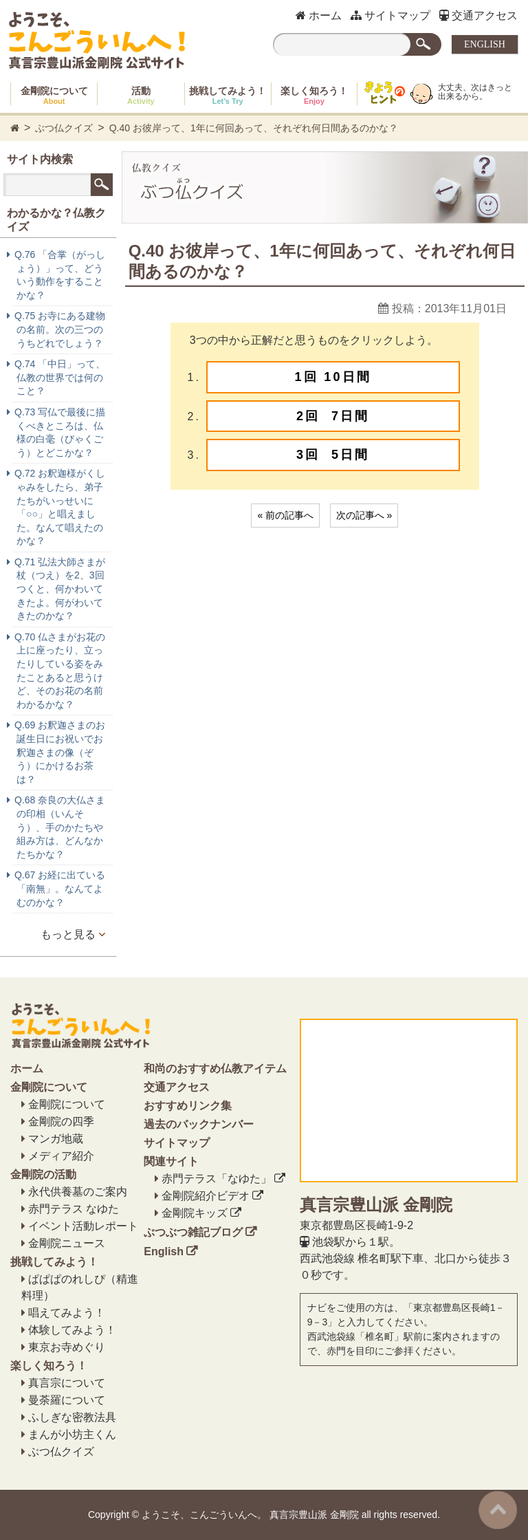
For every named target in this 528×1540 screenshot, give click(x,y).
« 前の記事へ (285, 515)
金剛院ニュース (66, 1243)
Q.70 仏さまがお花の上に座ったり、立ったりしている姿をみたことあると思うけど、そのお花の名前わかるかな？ (59, 670)
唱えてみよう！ (66, 1313)
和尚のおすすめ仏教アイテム (215, 1068)
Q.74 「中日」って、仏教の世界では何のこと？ (59, 377)
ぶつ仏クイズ (64, 127)
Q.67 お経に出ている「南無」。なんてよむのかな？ (59, 888)
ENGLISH (484, 44)
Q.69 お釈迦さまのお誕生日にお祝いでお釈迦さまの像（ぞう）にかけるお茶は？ (59, 751)
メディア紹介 (61, 1156)
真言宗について (66, 1383)
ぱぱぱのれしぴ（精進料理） (79, 1287)
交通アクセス (478, 15)
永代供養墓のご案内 (77, 1191)
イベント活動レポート (83, 1226)
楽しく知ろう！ (314, 95)
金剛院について (54, 95)
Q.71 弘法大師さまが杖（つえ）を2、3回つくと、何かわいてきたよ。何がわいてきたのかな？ (59, 588)
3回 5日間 (332, 455)
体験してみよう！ (72, 1330)
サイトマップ (390, 15)
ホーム (319, 15)
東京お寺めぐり (66, 1347)
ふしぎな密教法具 (72, 1417)
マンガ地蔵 (55, 1139)
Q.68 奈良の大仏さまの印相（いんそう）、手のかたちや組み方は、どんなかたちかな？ (59, 826)
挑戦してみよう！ (227, 95)
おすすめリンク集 (188, 1105)
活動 (141, 95)
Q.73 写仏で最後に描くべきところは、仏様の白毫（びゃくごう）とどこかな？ (59, 432)
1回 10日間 (333, 377)
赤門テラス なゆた (73, 1209)
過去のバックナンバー (199, 1124)
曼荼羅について (66, 1400)
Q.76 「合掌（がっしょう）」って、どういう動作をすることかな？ (59, 275)
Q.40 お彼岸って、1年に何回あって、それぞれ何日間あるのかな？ (253, 127)
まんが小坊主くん (72, 1434)
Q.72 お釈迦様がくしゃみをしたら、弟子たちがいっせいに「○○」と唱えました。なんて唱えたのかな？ (59, 507)
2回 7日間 (332, 416)
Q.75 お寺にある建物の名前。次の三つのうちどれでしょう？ (59, 329)
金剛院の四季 (61, 1121)
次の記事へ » (364, 515)
